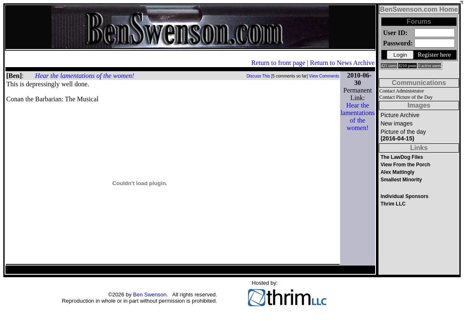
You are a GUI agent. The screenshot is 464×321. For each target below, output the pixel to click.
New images (397, 123)
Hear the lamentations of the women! (84, 75)
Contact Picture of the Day (406, 97)
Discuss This (258, 76)
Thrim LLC (393, 204)
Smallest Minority (401, 180)
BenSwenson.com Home (419, 9)
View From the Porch (405, 165)
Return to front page (278, 62)
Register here (434, 54)
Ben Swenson (149, 294)
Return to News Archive (342, 62)
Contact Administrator (401, 91)
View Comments (324, 76)
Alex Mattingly (397, 172)
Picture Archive (400, 115)
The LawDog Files (402, 157)
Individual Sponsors (405, 196)
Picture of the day (403, 135)
